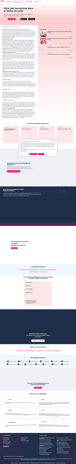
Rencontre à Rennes (42, 418)
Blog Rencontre (19, 316)
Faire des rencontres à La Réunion (45, 409)
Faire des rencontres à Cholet (65, 130)
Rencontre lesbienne (11, 330)
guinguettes (21, 63)
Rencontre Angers (23, 232)
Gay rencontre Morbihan (51, 232)
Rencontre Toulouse (22, 327)
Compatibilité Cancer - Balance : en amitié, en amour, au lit (58, 54)
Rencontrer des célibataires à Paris (62, 410)
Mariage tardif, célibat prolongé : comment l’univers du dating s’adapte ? (59, 39)
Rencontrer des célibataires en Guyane (45, 410)
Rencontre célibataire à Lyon (44, 415)
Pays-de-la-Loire (14, 26)
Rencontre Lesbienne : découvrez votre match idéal (64, 407)
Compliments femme (12, 327)
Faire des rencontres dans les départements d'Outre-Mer (46, 412)
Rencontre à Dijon (60, 415)
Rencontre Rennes (43, 234)
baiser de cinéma (32, 85)
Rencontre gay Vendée (33, 232)
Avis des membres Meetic (24, 407)
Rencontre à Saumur (29, 130)
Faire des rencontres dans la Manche (63, 412)
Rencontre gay (64, 327)
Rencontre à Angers (47, 130)
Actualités (36, 1)
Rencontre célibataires (29, 316)
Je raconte (14, 213)
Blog (23, 1)
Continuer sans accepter (53, 140)
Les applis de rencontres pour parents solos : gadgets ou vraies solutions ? (59, 32)
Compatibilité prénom (34, 327)
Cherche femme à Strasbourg (44, 421)
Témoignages (48, 316)
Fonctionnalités (8, 1)
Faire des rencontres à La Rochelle (62, 418)
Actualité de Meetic (6, 406)
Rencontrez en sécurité (7, 409)
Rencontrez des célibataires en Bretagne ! (64, 414)
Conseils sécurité (29, 1)
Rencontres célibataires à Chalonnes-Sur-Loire (11, 130)
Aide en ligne (5, 407)
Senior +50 (38, 330)
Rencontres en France (17, 1)
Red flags (20, 330)
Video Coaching (56, 316)
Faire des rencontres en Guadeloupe (45, 414)
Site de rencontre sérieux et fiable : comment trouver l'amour (46, 405)
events (23, 116)
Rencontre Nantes (42, 232)
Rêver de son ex (46, 330)
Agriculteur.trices (56, 330)
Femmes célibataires (29, 330)
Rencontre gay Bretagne (33, 234)
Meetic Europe (21, 423)
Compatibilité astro (55, 327)
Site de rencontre (23, 406)
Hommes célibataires (44, 327)
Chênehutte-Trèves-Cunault (7, 68)
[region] (38, 148)
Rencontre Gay (39, 316)
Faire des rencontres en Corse (62, 409)
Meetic (3, 26)
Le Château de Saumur (6, 79)
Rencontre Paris (65, 330)
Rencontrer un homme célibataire (45, 407)
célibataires (14, 47)
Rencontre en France (8, 26)
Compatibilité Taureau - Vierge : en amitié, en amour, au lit (58, 47)
